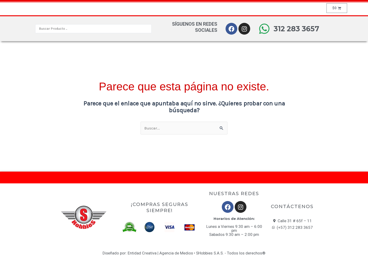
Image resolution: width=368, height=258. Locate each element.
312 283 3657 (296, 28)
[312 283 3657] (264, 29)
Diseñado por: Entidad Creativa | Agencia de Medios (147, 253)
